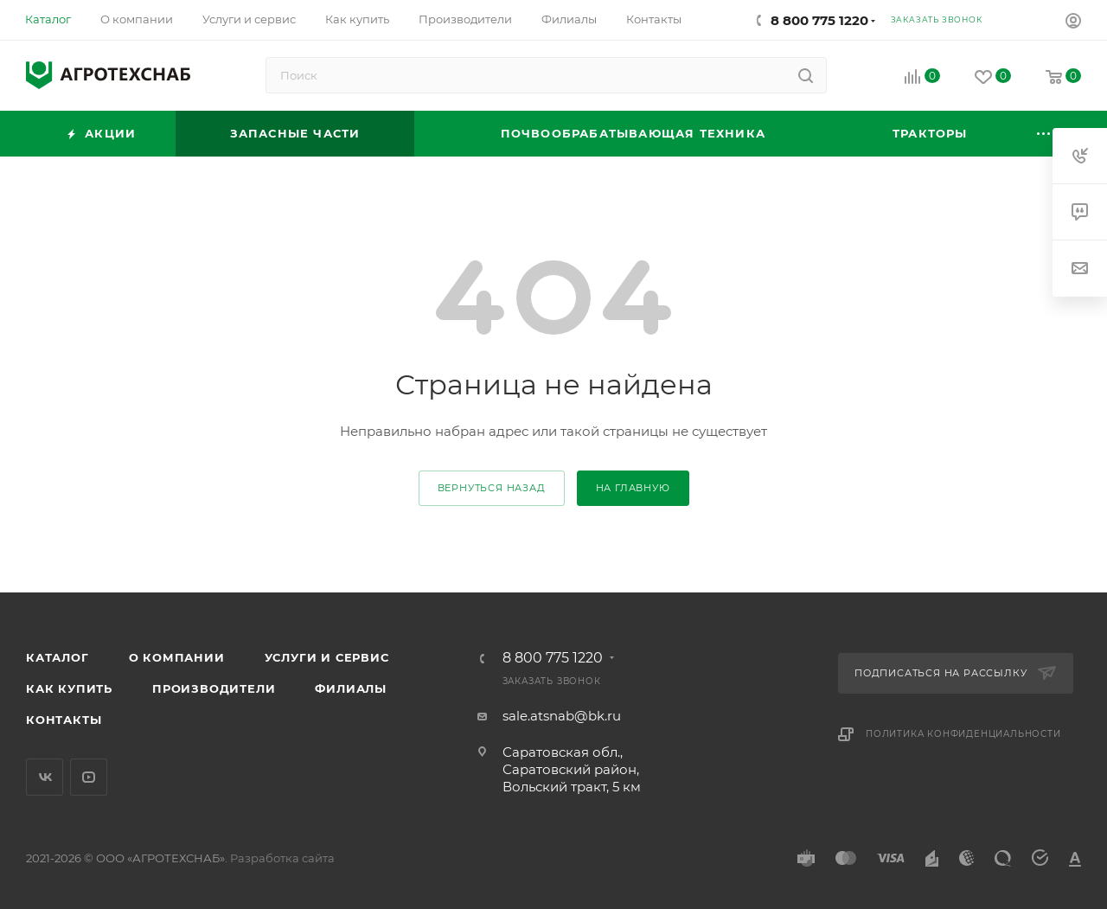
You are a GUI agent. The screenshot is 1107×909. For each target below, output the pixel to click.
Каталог (57, 657)
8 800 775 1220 (819, 20)
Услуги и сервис (327, 657)
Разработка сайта (282, 858)
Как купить (69, 688)
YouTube (88, 777)
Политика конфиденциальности (963, 733)
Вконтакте (44, 777)
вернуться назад (492, 488)
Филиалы (351, 688)
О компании (177, 657)
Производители (213, 688)
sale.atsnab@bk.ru (561, 715)
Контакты (63, 720)
